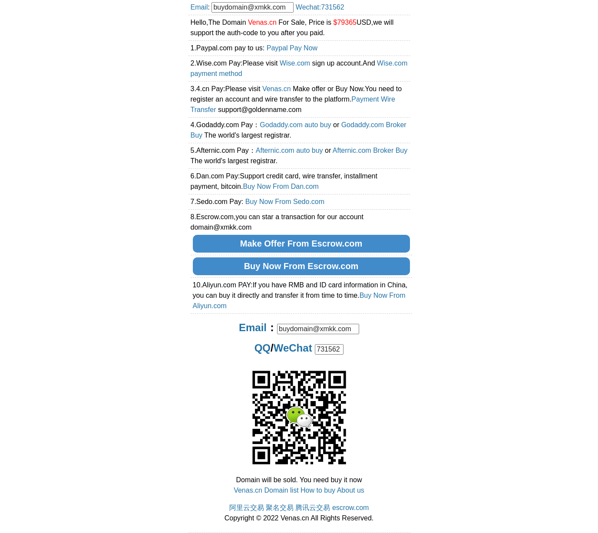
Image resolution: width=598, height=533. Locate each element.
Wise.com (295, 63)
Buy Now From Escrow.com (301, 266)
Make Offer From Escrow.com (301, 243)
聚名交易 (280, 507)
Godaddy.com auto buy (295, 124)
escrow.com (350, 507)
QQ (262, 348)
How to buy (318, 490)
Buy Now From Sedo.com (284, 201)
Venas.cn (276, 88)
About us (350, 490)
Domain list (281, 490)
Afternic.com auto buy (289, 150)
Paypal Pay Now (292, 48)
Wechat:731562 (320, 7)
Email (199, 7)
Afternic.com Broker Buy (370, 150)
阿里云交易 (246, 507)
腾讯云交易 (312, 507)
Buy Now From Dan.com (280, 186)
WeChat (293, 348)
